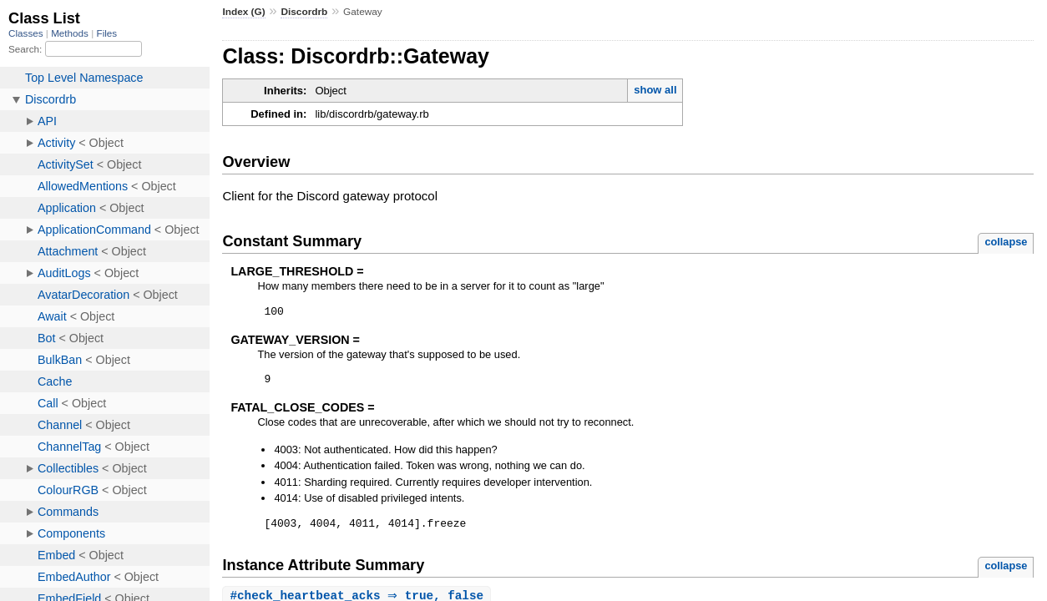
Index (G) (243, 12)
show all (655, 89)
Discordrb (304, 12)
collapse (1005, 241)
